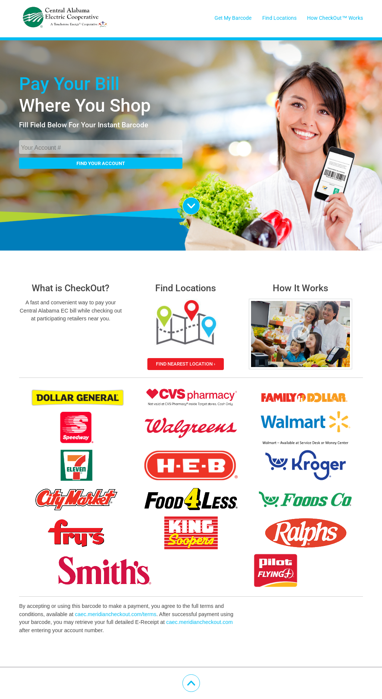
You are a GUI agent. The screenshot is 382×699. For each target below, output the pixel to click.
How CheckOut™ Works (335, 18)
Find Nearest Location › (185, 364)
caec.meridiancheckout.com (199, 622)
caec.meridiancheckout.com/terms (115, 614)
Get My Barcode (233, 18)
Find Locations (279, 18)
